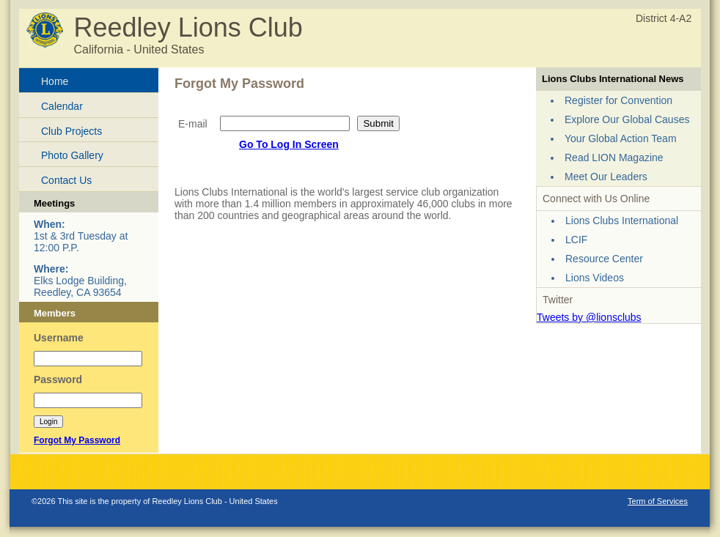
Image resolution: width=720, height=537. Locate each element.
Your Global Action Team (621, 138)
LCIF (576, 239)
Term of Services (658, 501)
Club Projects (71, 131)
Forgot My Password (77, 440)
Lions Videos (594, 278)
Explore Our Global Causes (627, 119)
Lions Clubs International (621, 220)
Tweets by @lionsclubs (589, 317)
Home (54, 81)
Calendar (62, 106)
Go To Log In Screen (289, 144)
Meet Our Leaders (606, 176)
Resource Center (604, 258)
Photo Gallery (72, 155)
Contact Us (66, 180)
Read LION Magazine (614, 157)
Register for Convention (618, 100)
